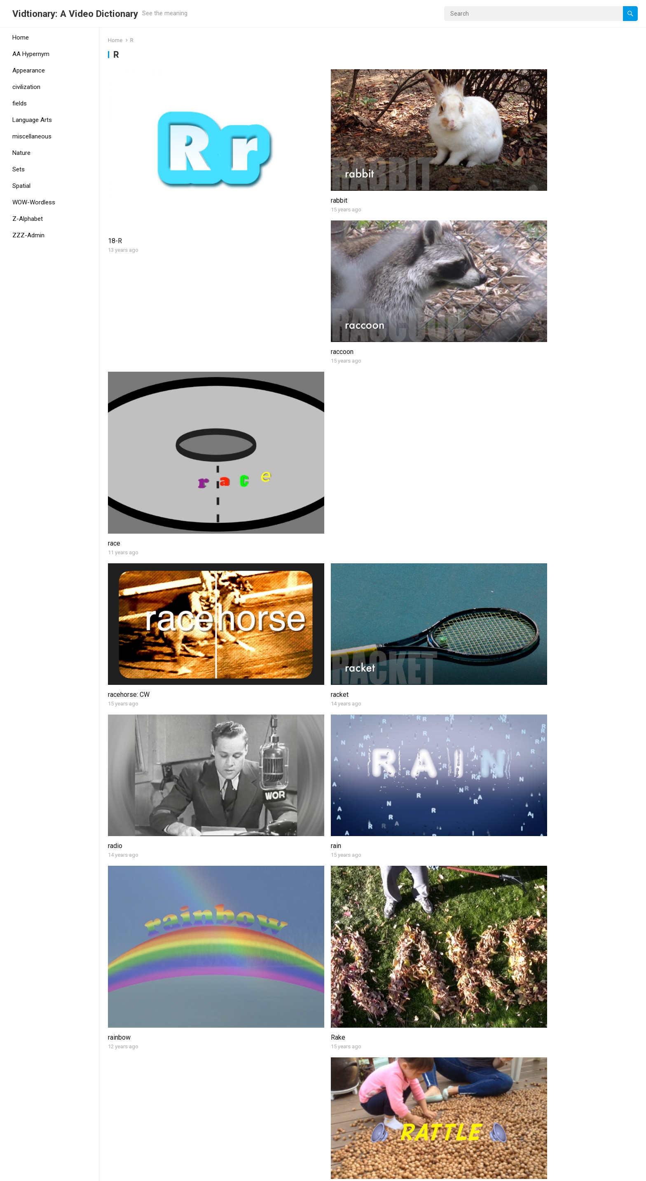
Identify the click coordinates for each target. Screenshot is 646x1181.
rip (111, 955)
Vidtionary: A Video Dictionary (75, 13)
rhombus (523, 752)
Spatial (21, 186)
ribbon (117, 854)
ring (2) (520, 854)
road (114, 1104)
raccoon (387, 151)
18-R (115, 174)
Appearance (28, 70)
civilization (26, 87)
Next (388, 1139)
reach (116, 502)
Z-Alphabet (27, 219)
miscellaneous (31, 136)
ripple (250, 979)
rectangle (389, 502)
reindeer (388, 627)
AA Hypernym (30, 54)
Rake (249, 401)
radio (383, 275)
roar (247, 1080)
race (516, 174)
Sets (18, 169)
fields (19, 103)
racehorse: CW (129, 275)
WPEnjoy (182, 1172)
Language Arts (32, 120)
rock (382, 1104)
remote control (531, 627)
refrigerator (258, 627)
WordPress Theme (138, 1172)
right (248, 854)
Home (20, 37)
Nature (21, 153)
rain (515, 275)
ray (514, 377)
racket (251, 275)
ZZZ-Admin (28, 235)
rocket (519, 1080)
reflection (121, 651)
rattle (383, 377)
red (515, 526)
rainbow (119, 401)
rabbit (250, 151)
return (250, 752)
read (248, 526)
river (516, 979)
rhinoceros (391, 752)
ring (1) (386, 854)
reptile (117, 752)
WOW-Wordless (33, 202)
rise (381, 955)
